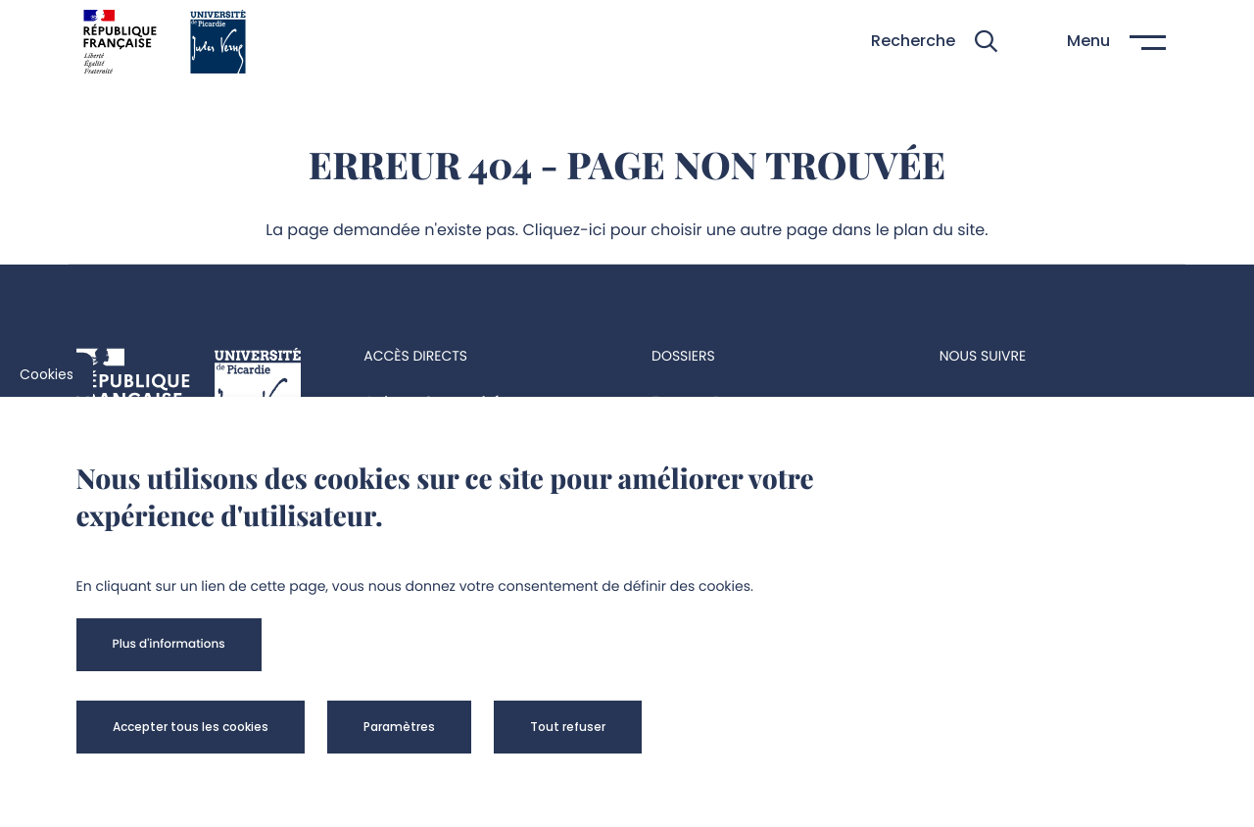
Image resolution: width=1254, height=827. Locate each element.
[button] (934, 42)
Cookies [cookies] (46, 374)
